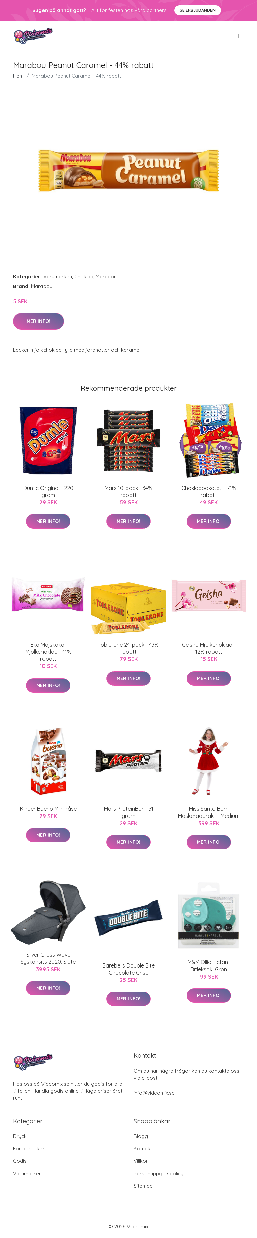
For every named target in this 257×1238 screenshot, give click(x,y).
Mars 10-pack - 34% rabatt (128, 491)
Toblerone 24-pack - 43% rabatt (128, 648)
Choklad (83, 276)
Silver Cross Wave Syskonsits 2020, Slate (48, 958)
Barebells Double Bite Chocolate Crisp (128, 969)
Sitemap (143, 1186)
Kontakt (143, 1148)
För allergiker (29, 1148)
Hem (18, 75)
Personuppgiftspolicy (158, 1173)
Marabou (106, 276)
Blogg (141, 1136)
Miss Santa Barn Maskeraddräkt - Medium (209, 812)
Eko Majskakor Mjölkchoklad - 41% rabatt (48, 651)
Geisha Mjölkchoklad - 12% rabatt (209, 648)
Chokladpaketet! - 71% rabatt (208, 491)
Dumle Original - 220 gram (48, 491)
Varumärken (57, 276)
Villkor (141, 1161)
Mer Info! (38, 321)
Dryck (20, 1136)
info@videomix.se (154, 1093)
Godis (20, 1161)
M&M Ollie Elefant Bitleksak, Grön (209, 966)
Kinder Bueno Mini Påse (48, 808)
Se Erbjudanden (198, 10)
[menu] (238, 36)
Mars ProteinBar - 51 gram (128, 812)
